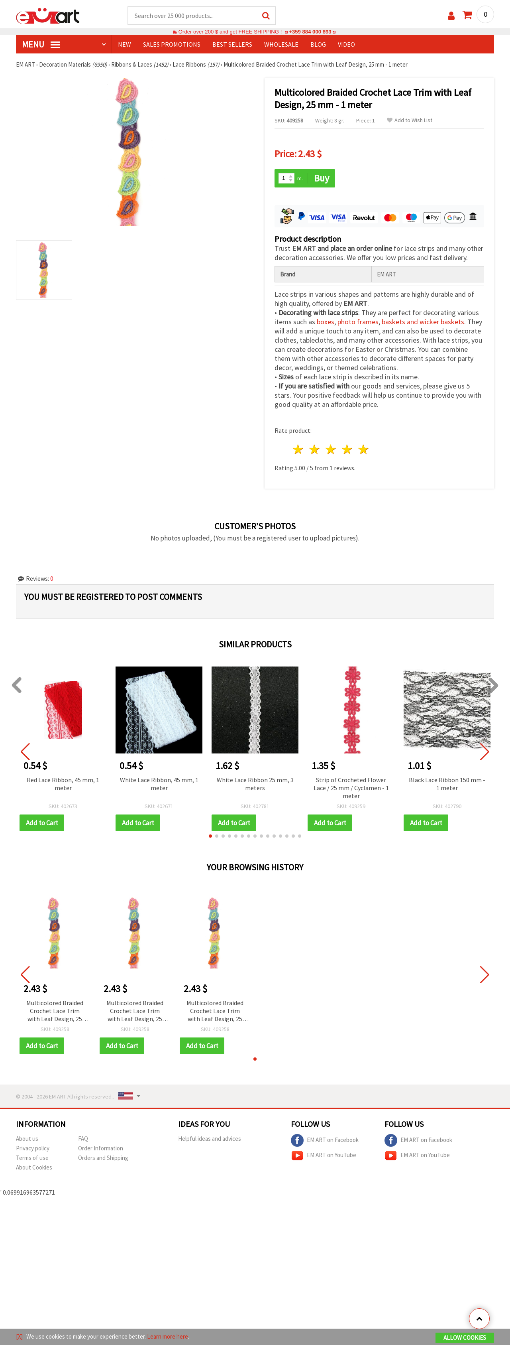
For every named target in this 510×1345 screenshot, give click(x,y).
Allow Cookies (464, 1337)
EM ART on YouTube (323, 1155)
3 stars (331, 449)
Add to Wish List (409, 120)
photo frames (358, 321)
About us (27, 1138)
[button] (210, 836)
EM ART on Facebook (325, 1140)
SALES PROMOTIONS (171, 44)
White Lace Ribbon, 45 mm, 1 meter (159, 784)
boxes (325, 321)
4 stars (347, 449)
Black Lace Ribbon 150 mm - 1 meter (447, 784)
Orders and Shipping (103, 1158)
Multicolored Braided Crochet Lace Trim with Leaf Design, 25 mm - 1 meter (54, 1011)
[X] (19, 1336)
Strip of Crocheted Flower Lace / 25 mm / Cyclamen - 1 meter (351, 788)
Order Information (100, 1148)
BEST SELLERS (232, 44)
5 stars (363, 449)
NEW (124, 44)
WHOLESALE (281, 44)
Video (346, 44)
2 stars (315, 449)
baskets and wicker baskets (423, 321)
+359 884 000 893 (310, 32)
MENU (41, 44)
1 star (298, 449)
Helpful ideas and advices (209, 1138)
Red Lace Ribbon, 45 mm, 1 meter (63, 784)
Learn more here (167, 1336)
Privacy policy (32, 1148)
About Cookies (34, 1167)
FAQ (83, 1138)
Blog (318, 44)
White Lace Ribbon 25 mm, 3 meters (255, 784)
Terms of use (32, 1158)
